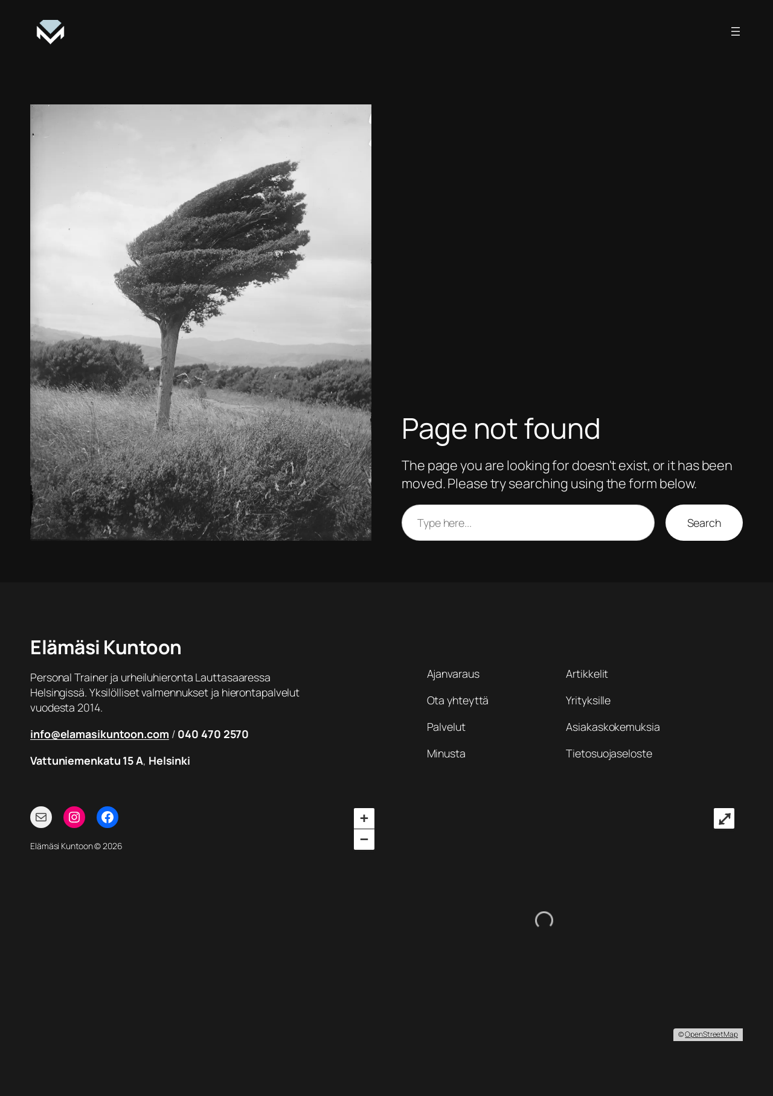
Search (704, 522)
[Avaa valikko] (735, 31)
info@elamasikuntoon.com (99, 734)
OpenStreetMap (711, 1034)
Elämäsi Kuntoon (106, 647)
